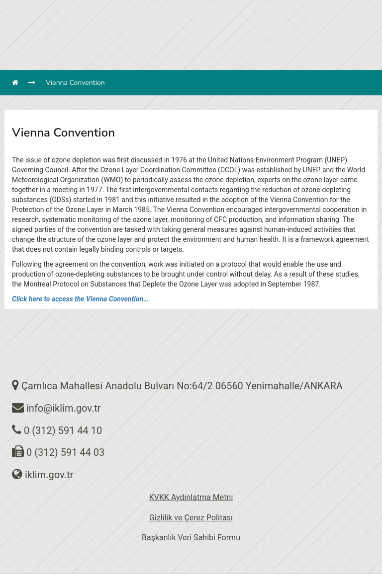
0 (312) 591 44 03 (65, 452)
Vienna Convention (75, 82)
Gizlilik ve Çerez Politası (191, 517)
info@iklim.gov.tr (63, 408)
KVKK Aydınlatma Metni (191, 497)
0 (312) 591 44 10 (63, 430)
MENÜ (263, 42)
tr (185, 5)
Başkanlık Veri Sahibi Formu (191, 537)
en (205, 5)
